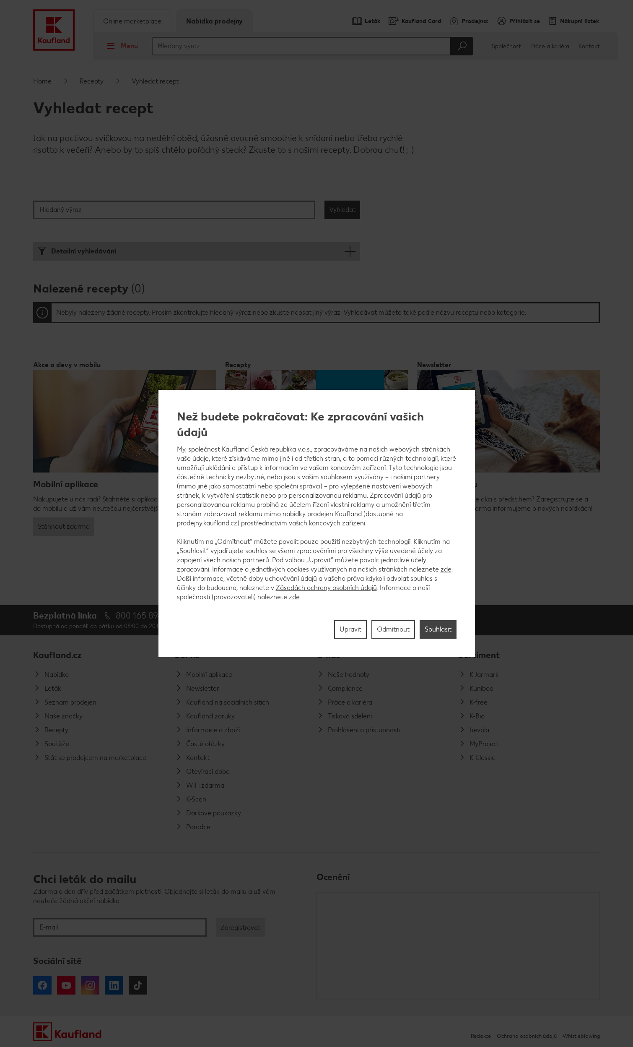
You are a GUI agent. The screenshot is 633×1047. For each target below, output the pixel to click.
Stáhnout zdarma (64, 526)
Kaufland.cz (57, 655)
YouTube (66, 985)
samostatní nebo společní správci (271, 486)
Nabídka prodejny (214, 21)
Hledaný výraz (60, 210)
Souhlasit (438, 629)
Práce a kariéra (549, 46)
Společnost (506, 46)
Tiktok (138, 985)
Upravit (350, 629)
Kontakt (589, 46)
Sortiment (479, 655)
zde (446, 569)
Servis (187, 655)
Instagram (90, 985)
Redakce (481, 1036)
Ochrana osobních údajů (527, 1036)
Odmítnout (393, 629)
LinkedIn (114, 985)
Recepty (92, 81)
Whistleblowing (581, 1036)
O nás (328, 655)
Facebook (42, 985)
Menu (120, 46)
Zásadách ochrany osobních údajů (326, 588)
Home (42, 81)
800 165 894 (139, 615)
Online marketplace (132, 21)
